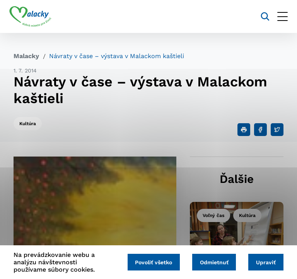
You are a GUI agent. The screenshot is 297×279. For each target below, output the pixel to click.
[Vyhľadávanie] (260, 16)
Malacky (26, 56)
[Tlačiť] (243, 129)
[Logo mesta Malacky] (35, 16)
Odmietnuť (211, 262)
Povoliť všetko (149, 262)
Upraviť (265, 262)
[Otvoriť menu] (278, 16)
